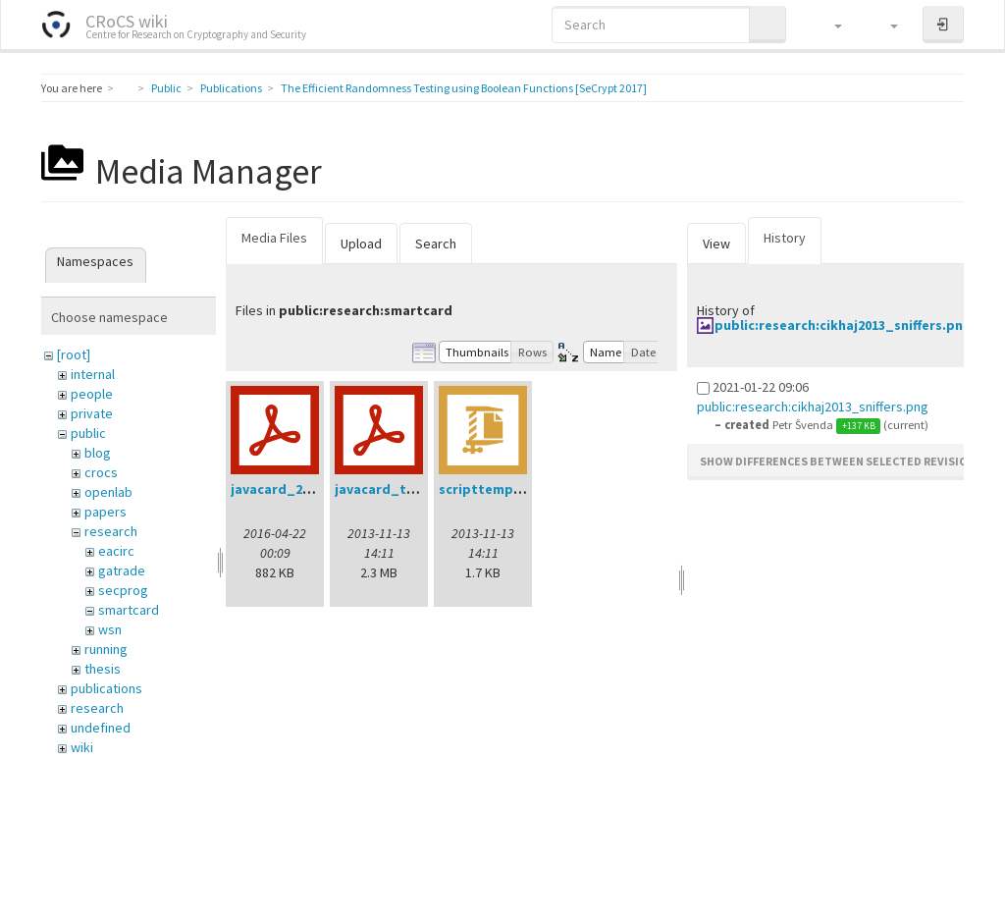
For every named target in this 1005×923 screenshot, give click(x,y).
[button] (829, 24)
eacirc (116, 551)
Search (435, 243)
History (785, 237)
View (716, 243)
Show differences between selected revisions (841, 461)
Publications (231, 88)
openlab (108, 492)
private (92, 413)
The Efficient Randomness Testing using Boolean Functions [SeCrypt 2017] (464, 88)
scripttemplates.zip (504, 489)
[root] (73, 354)
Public (166, 88)
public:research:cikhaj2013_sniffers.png (843, 325)
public (88, 433)
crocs (101, 472)
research (110, 531)
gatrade (121, 570)
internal (93, 374)
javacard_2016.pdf (290, 489)
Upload (361, 243)
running (106, 649)
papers (105, 511)
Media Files (274, 237)
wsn (110, 629)
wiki (82, 747)
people (92, 394)
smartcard (128, 610)
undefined (101, 727)
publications (106, 688)
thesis (102, 669)
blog (97, 453)
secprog (123, 590)
